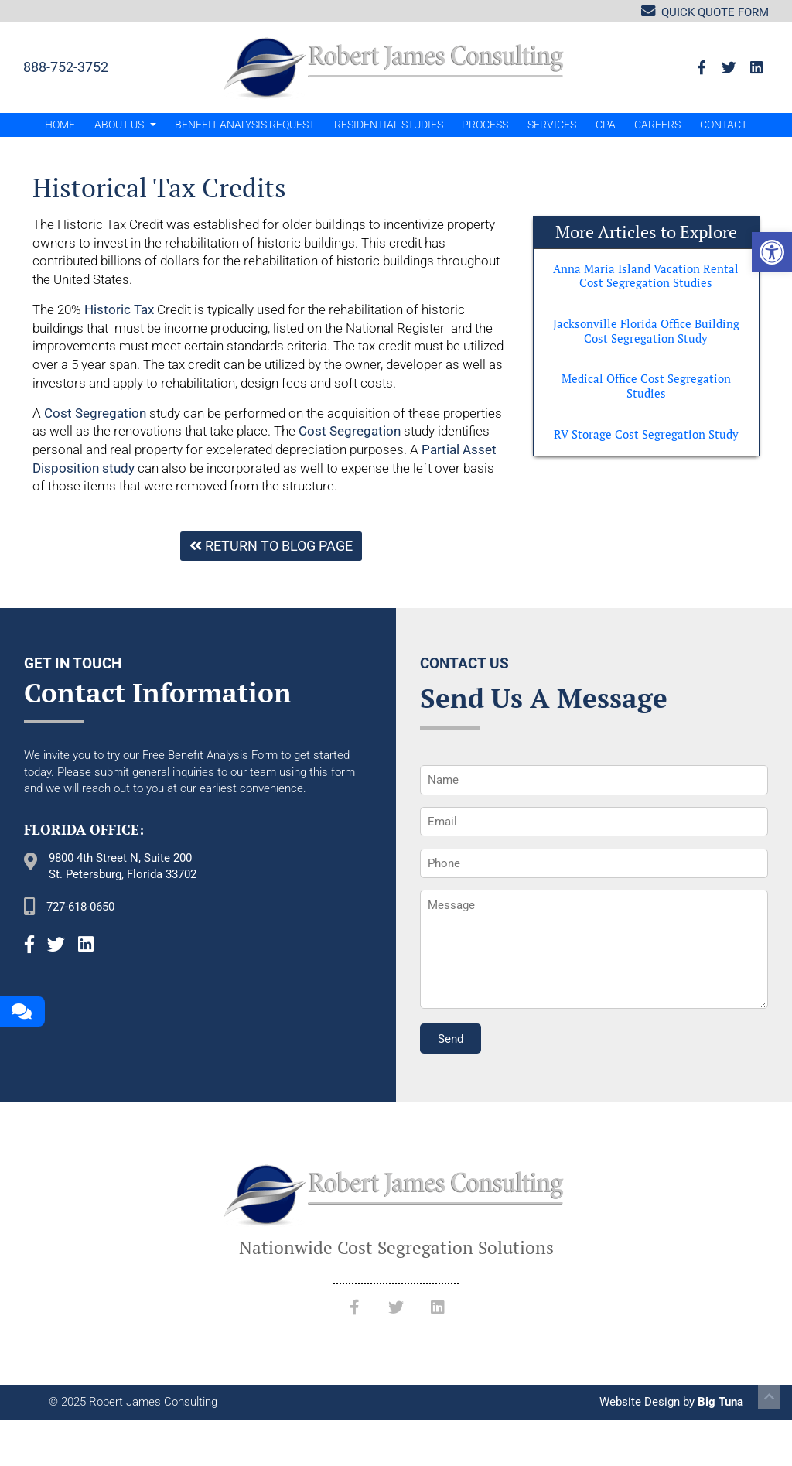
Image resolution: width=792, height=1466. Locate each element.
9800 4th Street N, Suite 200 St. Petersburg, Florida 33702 (122, 866)
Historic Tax (119, 309)
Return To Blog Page (271, 546)
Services (551, 124)
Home (60, 124)
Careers (657, 124)
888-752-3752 (65, 67)
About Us (125, 124)
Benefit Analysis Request (245, 124)
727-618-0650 (80, 907)
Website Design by (671, 1402)
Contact (723, 124)
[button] (772, 252)
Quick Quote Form (705, 11)
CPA (606, 124)
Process (485, 124)
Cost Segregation (95, 413)
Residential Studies (388, 124)
